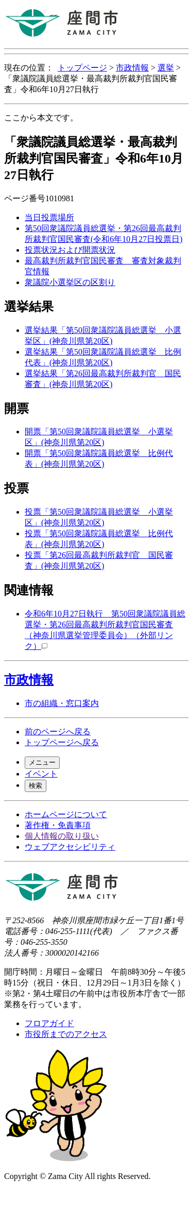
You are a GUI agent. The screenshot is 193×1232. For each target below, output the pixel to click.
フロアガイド (49, 1023)
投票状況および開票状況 (70, 249)
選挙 (165, 67)
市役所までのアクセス (66, 1034)
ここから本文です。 (41, 117)
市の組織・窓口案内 (62, 703)
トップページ (82, 67)
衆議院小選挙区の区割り (70, 282)
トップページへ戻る (62, 742)
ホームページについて (66, 814)
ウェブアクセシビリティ (70, 846)
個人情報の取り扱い (62, 836)
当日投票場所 (49, 217)
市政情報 (132, 67)
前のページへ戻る (58, 731)
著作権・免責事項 (58, 825)
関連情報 (29, 590)
